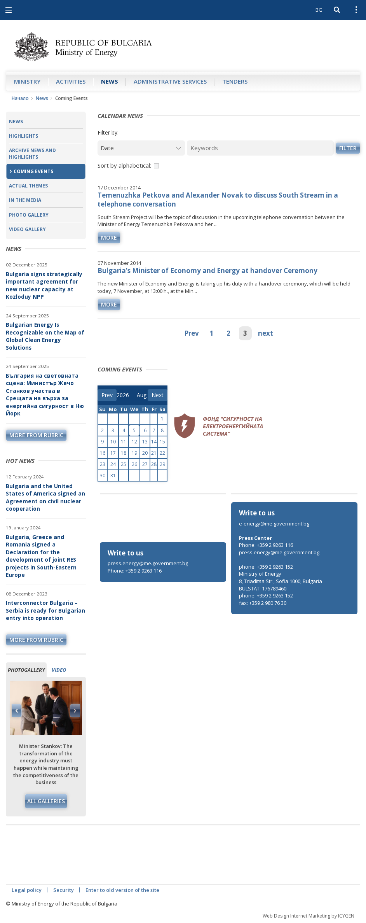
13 (145, 441)
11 (123, 441)
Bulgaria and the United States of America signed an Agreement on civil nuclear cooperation (45, 497)
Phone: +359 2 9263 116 (135, 570)
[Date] (141, 148)
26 (134, 464)
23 (102, 464)
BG (318, 9)
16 (102, 453)
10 (113, 441)
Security (63, 889)
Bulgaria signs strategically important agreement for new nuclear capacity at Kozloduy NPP (44, 285)
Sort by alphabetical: (124, 165)
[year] (123, 395)
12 (134, 441)
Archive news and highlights (32, 153)
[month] (142, 395)
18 (123, 453)
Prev (191, 333)
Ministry (27, 81)
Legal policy (27, 889)
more (109, 237)
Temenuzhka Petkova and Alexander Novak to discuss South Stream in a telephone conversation (218, 199)
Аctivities (70, 81)
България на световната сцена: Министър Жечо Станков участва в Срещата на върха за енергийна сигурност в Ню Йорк (45, 394)
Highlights (23, 136)
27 (145, 464)
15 (162, 441)
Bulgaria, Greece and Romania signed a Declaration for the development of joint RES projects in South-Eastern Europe (41, 556)
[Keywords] (260, 148)
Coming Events (33, 171)
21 (154, 453)
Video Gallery (27, 229)
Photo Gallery (29, 215)
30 (102, 475)
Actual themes (28, 185)
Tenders (234, 81)
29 (162, 464)
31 (113, 475)
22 (162, 453)
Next (75, 710)
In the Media (25, 200)
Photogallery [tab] (26, 669)
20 (145, 453)
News (109, 81)
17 (113, 453)
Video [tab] (59, 669)
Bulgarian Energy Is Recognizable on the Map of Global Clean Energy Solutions (45, 336)
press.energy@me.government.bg (148, 563)
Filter (348, 148)
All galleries (46, 801)
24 (113, 464)
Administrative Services (170, 81)
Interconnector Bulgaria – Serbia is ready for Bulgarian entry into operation (45, 610)
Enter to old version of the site (122, 889)
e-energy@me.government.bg (274, 523)
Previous (17, 710)
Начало (20, 98)
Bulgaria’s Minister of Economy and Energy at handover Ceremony (207, 270)
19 (134, 453)
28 (154, 464)
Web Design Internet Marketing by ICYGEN (308, 915)
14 (154, 441)
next (265, 333)
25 (123, 464)
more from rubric (36, 435)
